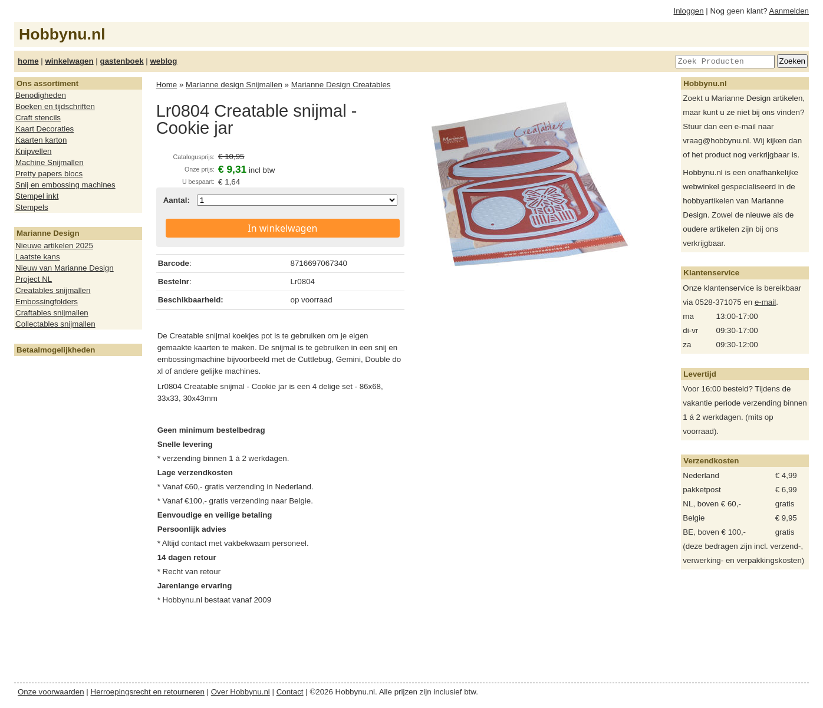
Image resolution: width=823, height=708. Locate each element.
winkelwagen (69, 61)
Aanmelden (789, 10)
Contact (290, 691)
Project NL (33, 279)
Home (166, 84)
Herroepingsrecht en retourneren (148, 691)
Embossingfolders (46, 301)
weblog (163, 61)
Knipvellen (33, 151)
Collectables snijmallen (55, 324)
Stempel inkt (36, 196)
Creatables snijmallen (52, 290)
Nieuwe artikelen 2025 (54, 245)
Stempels (31, 207)
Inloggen (689, 10)
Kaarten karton (41, 140)
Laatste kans (37, 256)
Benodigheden (40, 95)
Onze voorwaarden (51, 691)
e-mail (765, 302)
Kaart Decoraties (44, 128)
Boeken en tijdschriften (55, 106)
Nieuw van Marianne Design (64, 268)
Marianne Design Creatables (341, 84)
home (28, 61)
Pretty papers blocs (49, 173)
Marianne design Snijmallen (234, 84)
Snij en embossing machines (65, 184)
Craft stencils (38, 117)
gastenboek (122, 61)
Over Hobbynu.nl (240, 691)
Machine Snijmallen (49, 162)
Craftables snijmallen (51, 312)
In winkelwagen (282, 228)
